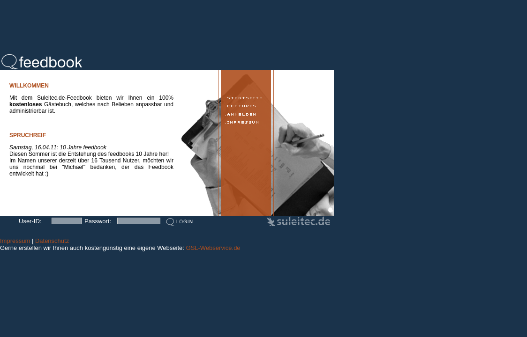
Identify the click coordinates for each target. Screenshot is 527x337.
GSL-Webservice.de (213, 247)
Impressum (15, 240)
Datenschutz (52, 240)
